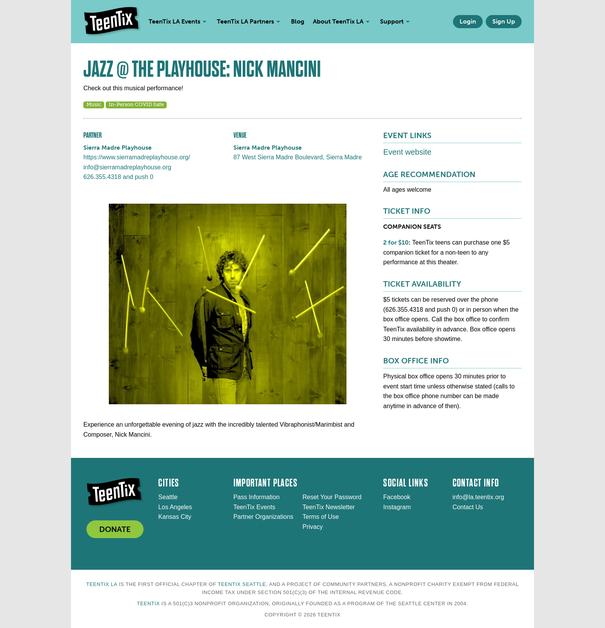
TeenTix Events (254, 507)
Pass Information (256, 497)
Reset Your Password (332, 497)
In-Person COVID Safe (136, 104)
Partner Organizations (263, 516)
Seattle (167, 497)
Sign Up (503, 21)
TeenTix (148, 603)
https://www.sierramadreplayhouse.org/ (136, 157)
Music (93, 104)
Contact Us (468, 507)
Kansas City (174, 516)
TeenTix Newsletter (328, 507)
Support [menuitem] (392, 21)
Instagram (397, 507)
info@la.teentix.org (478, 497)
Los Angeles (175, 507)
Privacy (312, 526)
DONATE (115, 529)
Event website (407, 152)
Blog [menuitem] (297, 21)
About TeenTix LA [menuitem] (338, 21)
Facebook (396, 497)
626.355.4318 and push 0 (118, 177)
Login (468, 21)
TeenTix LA (101, 584)
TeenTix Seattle (242, 584)
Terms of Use (320, 516)
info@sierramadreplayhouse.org (127, 167)
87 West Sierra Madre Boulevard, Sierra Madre (297, 157)
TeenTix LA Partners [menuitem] (245, 21)
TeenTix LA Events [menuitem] (174, 21)
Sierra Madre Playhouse (117, 147)
